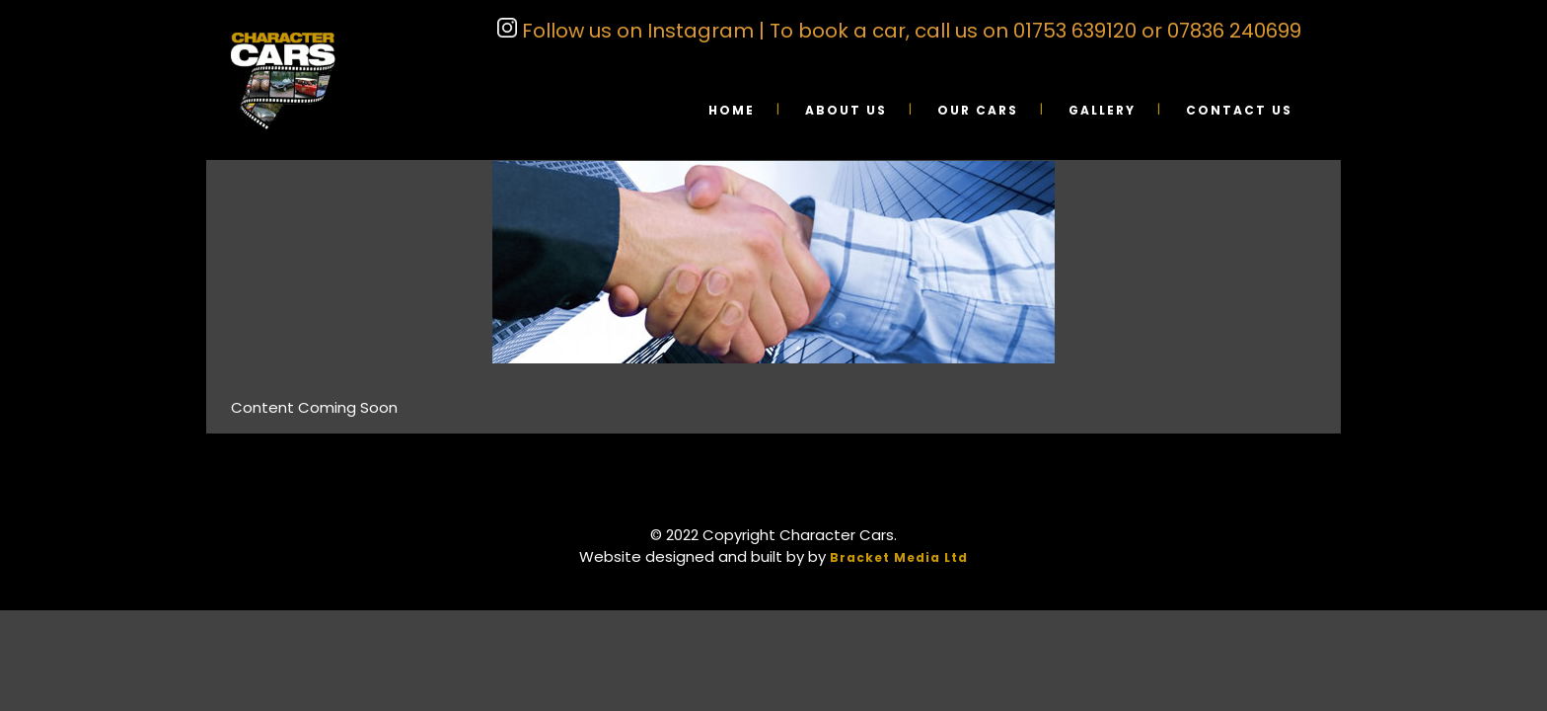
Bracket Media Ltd (899, 557)
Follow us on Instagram (635, 30)
